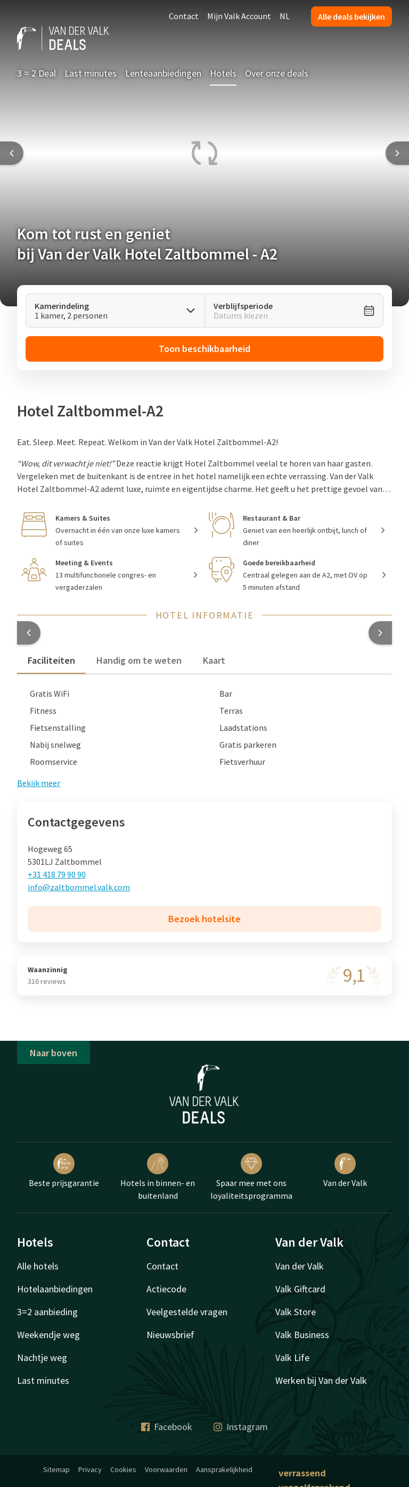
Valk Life (292, 1357)
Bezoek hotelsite (204, 919)
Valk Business (302, 1335)
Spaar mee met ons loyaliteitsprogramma (251, 1177)
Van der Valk (345, 1170)
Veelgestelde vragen (186, 1312)
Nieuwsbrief (170, 1335)
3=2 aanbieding (47, 1312)
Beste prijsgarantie (64, 1170)
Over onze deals (276, 73)
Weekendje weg (48, 1335)
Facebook (166, 1427)
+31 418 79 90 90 (57, 874)
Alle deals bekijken (351, 16)
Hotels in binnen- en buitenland (157, 1177)
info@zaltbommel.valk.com (79, 887)
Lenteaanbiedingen (163, 73)
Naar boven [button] (53, 1053)
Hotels (223, 73)
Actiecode (166, 1289)
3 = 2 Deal (36, 73)
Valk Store (295, 1312)
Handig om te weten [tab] (139, 660)
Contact (184, 16)
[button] (28, 633)
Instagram (241, 1427)
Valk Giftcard (300, 1289)
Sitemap (56, 1469)
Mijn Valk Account (239, 16)
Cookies (123, 1469)
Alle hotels (38, 1266)
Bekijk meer (38, 783)
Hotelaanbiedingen (55, 1289)
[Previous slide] (11, 153)
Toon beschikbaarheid (204, 348)
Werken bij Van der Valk (321, 1380)
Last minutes (90, 73)
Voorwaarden (166, 1469)
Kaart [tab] (214, 660)
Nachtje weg (42, 1357)
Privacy (90, 1469)
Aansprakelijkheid (224, 1469)
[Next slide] (397, 153)
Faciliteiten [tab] (51, 660)
